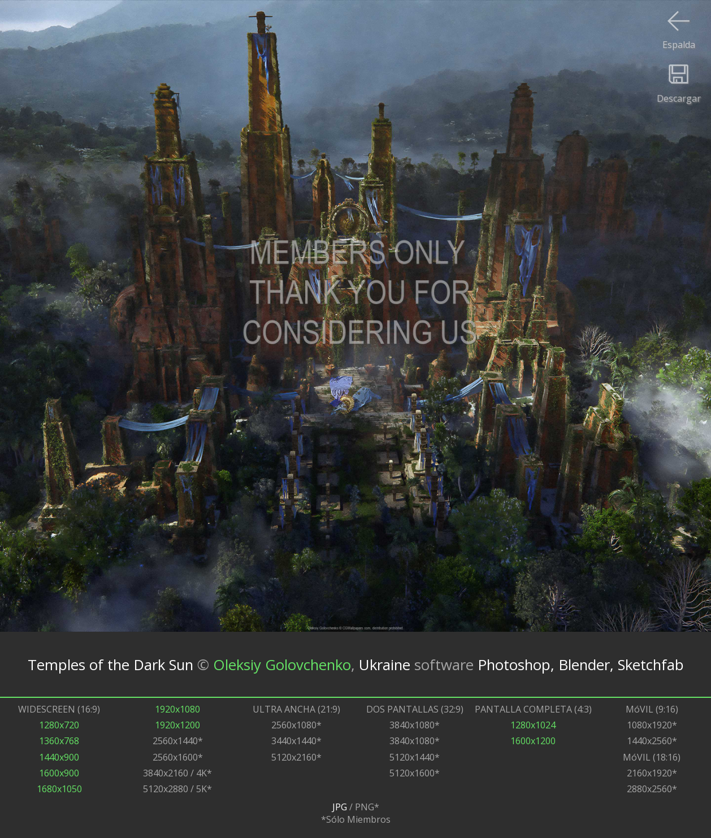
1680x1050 (59, 789)
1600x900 (59, 773)
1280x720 (59, 725)
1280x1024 (533, 725)
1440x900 (59, 757)
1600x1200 (533, 741)
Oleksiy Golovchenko (282, 664)
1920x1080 (177, 709)
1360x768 (59, 741)
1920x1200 (177, 725)
